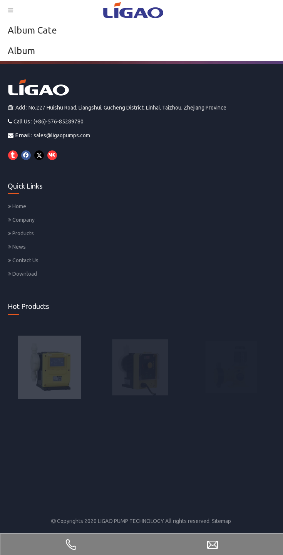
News (17, 247)
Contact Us (23, 260)
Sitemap (221, 521)
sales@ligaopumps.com (61, 135)
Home (17, 206)
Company (21, 220)
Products (21, 233)
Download (22, 274)
